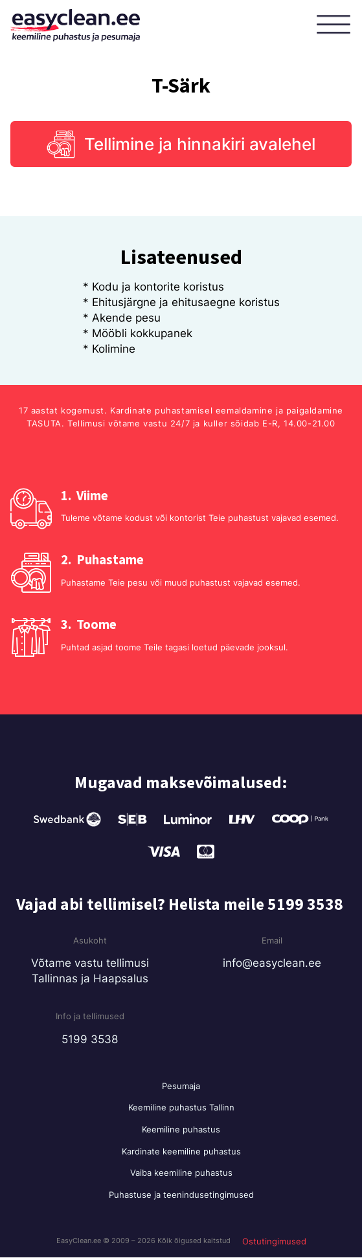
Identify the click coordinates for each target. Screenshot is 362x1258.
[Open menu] (336, 25)
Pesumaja (181, 1086)
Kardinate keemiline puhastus (181, 1151)
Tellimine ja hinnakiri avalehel (199, 144)
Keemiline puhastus (181, 1129)
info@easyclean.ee (272, 962)
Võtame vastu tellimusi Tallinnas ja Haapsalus (90, 970)
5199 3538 (90, 1039)
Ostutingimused (274, 1241)
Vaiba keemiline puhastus (181, 1172)
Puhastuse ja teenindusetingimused (181, 1194)
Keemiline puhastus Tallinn (181, 1108)
